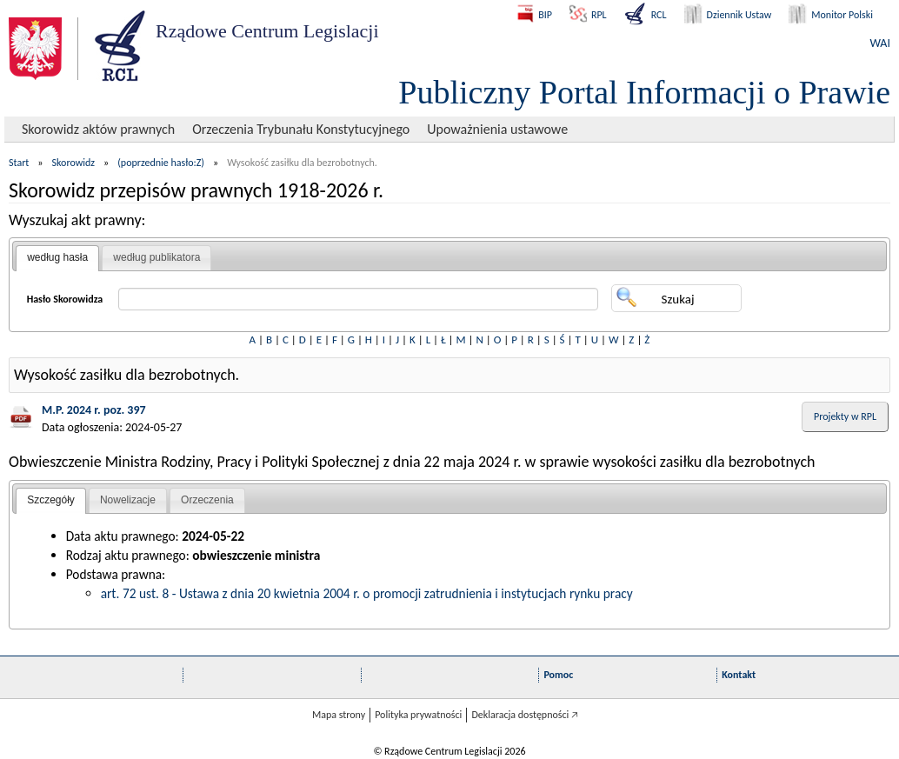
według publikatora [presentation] (156, 257)
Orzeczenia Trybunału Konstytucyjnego (301, 129)
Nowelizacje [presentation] (128, 500)
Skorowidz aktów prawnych (98, 129)
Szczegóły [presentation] (51, 500)
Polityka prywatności (418, 715)
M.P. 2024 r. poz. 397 (94, 410)
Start (19, 162)
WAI (880, 43)
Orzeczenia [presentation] (207, 500)
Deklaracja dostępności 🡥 (524, 715)
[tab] (57, 258)
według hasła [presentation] (57, 257)
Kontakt (739, 675)
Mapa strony (338, 715)
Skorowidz (74, 162)
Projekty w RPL (845, 416)
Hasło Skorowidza (65, 299)
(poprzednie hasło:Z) (160, 162)
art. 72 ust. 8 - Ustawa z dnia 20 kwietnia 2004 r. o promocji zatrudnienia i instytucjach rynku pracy (367, 593)
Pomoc (558, 675)
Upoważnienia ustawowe (497, 129)
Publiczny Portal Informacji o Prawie (644, 92)
